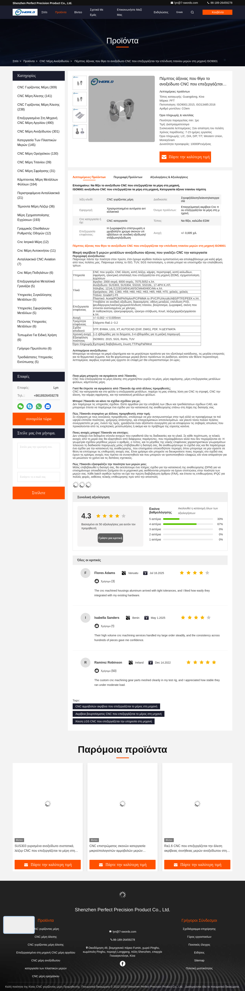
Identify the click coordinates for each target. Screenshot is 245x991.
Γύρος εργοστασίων (199, 936)
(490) (37, 120)
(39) (34, 162)
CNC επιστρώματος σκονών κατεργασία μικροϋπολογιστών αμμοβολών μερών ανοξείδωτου (117, 848)
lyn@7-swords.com (184, 2)
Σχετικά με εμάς (96, 12)
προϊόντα (29, 61)
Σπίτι (44, 12)
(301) (38, 131)
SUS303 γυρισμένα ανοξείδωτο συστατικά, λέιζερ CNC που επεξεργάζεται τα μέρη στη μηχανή (45, 848)
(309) (37, 87)
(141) (34, 96)
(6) (35, 272)
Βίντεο (78, 12)
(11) (36, 250)
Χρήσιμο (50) (108, 671)
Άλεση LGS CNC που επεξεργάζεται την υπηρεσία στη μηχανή (113, 721)
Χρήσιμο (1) (107, 626)
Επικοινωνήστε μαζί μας (129, 12)
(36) (36, 206)
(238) (38, 107)
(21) (38, 195)
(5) (36, 284)
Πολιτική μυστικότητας (199, 968)
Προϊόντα (60, 12)
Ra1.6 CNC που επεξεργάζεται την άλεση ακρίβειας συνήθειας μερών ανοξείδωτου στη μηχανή (195, 848)
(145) (36, 142)
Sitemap (199, 960)
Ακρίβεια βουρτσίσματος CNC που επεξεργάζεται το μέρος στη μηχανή (118, 713)
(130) (37, 153)
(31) (36, 171)
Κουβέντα (218, 12)
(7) (36, 262)
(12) (34, 231)
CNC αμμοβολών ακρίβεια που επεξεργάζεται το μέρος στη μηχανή (116, 706)
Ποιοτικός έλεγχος (199, 944)
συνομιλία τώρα (38, 419)
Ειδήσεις (199, 952)
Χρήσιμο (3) (108, 581)
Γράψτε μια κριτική (110, 538)
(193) (33, 217)
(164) (37, 182)
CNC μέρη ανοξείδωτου (54, 61)
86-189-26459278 (219, 2)
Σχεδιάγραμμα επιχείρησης (199, 928)
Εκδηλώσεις (161, 12)
